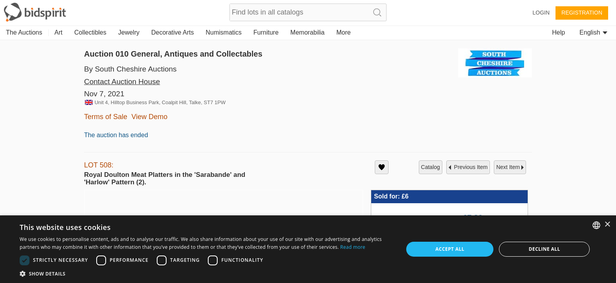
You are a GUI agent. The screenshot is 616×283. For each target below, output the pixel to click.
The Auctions (24, 32)
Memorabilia (307, 32)
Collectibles (90, 32)
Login (541, 12)
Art (58, 32)
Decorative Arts (172, 32)
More (343, 32)
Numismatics (223, 32)
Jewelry (128, 32)
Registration (581, 12)
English (593, 32)
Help (558, 32)
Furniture (266, 32)
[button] (19, 263)
